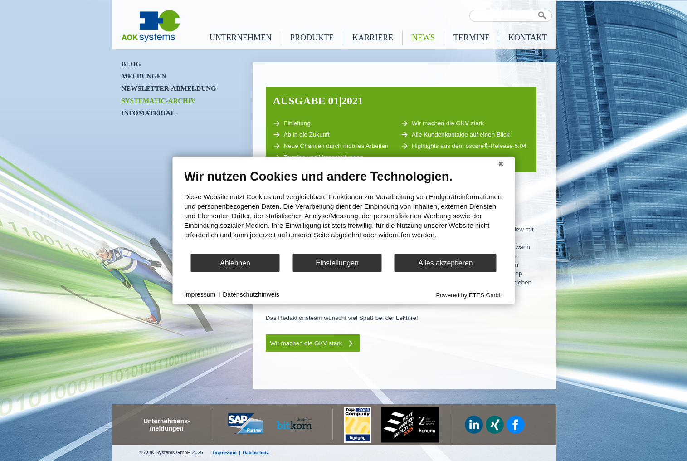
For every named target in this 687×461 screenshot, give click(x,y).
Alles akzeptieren (445, 263)
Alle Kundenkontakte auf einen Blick (455, 134)
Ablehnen (235, 263)
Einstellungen (337, 263)
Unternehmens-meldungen (166, 424)
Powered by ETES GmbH (469, 295)
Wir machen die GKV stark (442, 123)
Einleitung (292, 123)
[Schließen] (500, 164)
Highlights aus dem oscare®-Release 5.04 (463, 146)
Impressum (199, 294)
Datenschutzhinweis (251, 294)
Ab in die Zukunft (301, 134)
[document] (343, 211)
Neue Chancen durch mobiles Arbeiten (331, 146)
